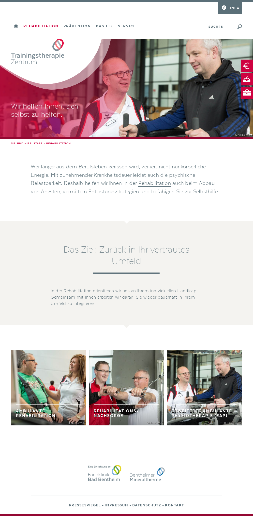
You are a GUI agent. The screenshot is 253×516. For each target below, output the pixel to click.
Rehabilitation (154, 183)
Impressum (116, 505)
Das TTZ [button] (104, 26)
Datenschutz (146, 505)
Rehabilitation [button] (41, 26)
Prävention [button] (77, 26)
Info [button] (235, 8)
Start (38, 143)
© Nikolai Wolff (243, 134)
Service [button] (127, 26)
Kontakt (174, 505)
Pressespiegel (85, 505)
